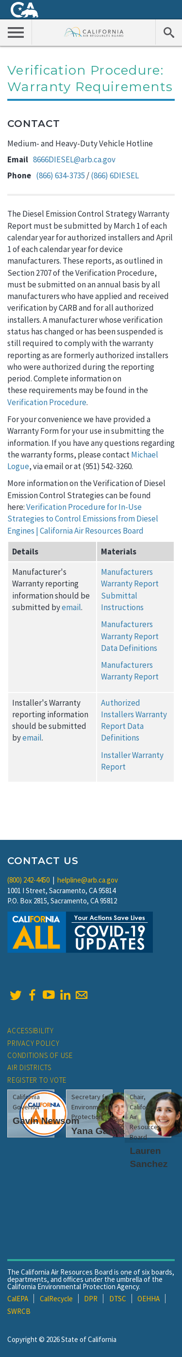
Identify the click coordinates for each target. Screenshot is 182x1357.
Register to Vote (36, 1080)
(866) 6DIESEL (115, 175)
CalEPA (17, 1298)
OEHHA (148, 1298)
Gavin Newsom (46, 1121)
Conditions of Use (40, 1055)
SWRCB (19, 1311)
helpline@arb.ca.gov (87, 879)
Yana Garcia (98, 1131)
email (71, 607)
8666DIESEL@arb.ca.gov (74, 159)
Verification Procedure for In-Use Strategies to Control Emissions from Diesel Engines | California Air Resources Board (82, 519)
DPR (91, 1298)
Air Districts (29, 1067)
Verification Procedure (46, 402)
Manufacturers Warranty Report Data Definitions (130, 636)
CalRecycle (56, 1298)
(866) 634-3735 (60, 175)
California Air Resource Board (94, 32)
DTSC (117, 1298)
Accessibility (30, 1030)
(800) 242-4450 (28, 879)
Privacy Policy (33, 1043)
